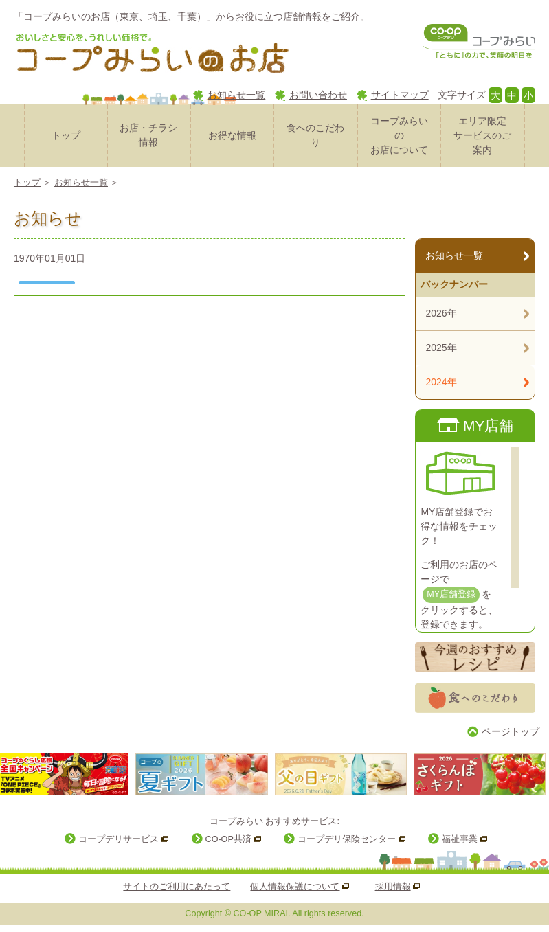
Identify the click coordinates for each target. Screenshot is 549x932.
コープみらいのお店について (399, 135)
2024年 (440, 381)
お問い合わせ (318, 94)
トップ (66, 135)
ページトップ (510, 731)
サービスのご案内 (482, 134)
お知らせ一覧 (236, 94)
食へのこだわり (315, 135)
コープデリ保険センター (347, 839)
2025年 (440, 347)
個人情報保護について (294, 886)
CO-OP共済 (228, 839)
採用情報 (393, 886)
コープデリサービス (118, 839)
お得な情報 (232, 135)
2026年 (440, 313)
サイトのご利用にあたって (176, 886)
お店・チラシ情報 (148, 135)
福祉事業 (460, 839)
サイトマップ (400, 94)
